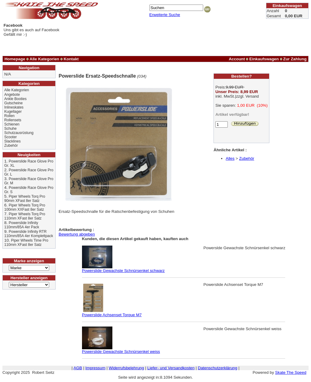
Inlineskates (13, 107)
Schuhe (10, 128)
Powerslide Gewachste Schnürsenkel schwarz (123, 269)
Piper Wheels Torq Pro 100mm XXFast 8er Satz (24, 207)
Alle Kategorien (44, 59)
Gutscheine (13, 103)
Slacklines (12, 141)
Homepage (15, 59)
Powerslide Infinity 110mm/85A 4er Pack (21, 225)
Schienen (11, 124)
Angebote (12, 94)
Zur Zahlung (294, 59)
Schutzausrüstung (18, 133)
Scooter (10, 137)
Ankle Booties (15, 99)
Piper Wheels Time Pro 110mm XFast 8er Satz (26, 242)
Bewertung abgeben (77, 234)
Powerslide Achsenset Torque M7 (112, 313)
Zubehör (11, 145)
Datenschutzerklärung (218, 368)
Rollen (9, 116)
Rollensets (12, 120)
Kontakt (71, 59)
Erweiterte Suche (164, 14)
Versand (252, 96)
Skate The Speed (290, 372)
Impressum (95, 368)
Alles (230, 158)
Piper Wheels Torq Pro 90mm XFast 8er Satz (24, 198)
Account (237, 59)
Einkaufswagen (264, 59)
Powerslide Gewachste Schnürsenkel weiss (121, 350)
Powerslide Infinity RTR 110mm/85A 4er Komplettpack (28, 234)
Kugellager (13, 111)
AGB (77, 368)
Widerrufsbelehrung (126, 368)
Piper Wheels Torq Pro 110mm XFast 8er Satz (24, 216)
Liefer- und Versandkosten (171, 368)
